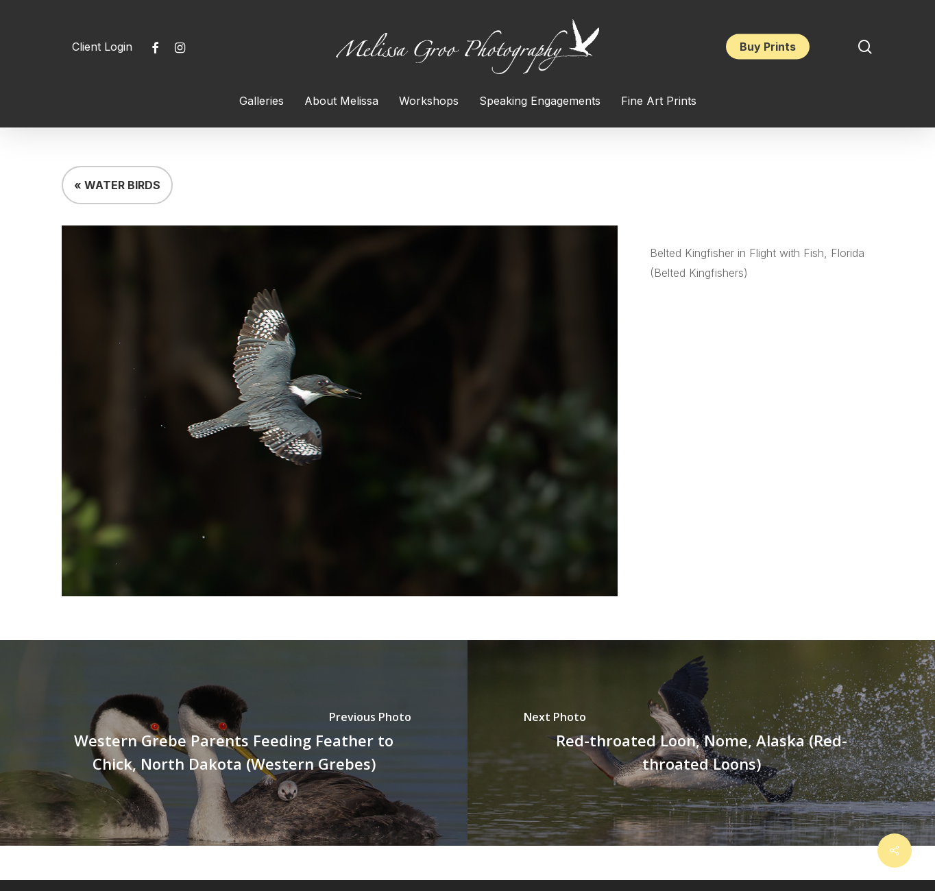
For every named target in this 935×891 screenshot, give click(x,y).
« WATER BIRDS (117, 185)
